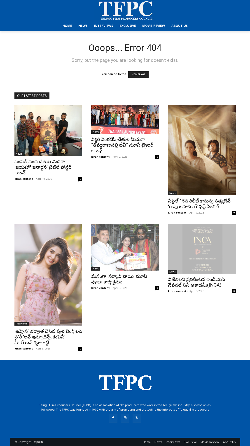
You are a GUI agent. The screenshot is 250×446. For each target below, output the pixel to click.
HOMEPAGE (138, 74)
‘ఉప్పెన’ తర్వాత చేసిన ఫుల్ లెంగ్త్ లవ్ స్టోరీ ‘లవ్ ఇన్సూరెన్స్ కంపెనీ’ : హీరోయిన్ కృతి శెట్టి (48, 337)
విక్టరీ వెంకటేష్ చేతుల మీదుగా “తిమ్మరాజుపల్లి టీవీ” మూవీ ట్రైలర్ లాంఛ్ (122, 145)
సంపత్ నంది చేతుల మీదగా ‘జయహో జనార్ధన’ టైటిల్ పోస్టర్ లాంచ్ (42, 167)
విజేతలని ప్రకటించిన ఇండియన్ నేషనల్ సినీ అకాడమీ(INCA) (196, 282)
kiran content (23, 178)
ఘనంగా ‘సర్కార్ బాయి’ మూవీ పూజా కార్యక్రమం (119, 279)
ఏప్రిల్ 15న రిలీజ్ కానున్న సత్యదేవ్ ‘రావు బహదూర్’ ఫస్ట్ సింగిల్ (199, 203)
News (19, 153)
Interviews (22, 323)
